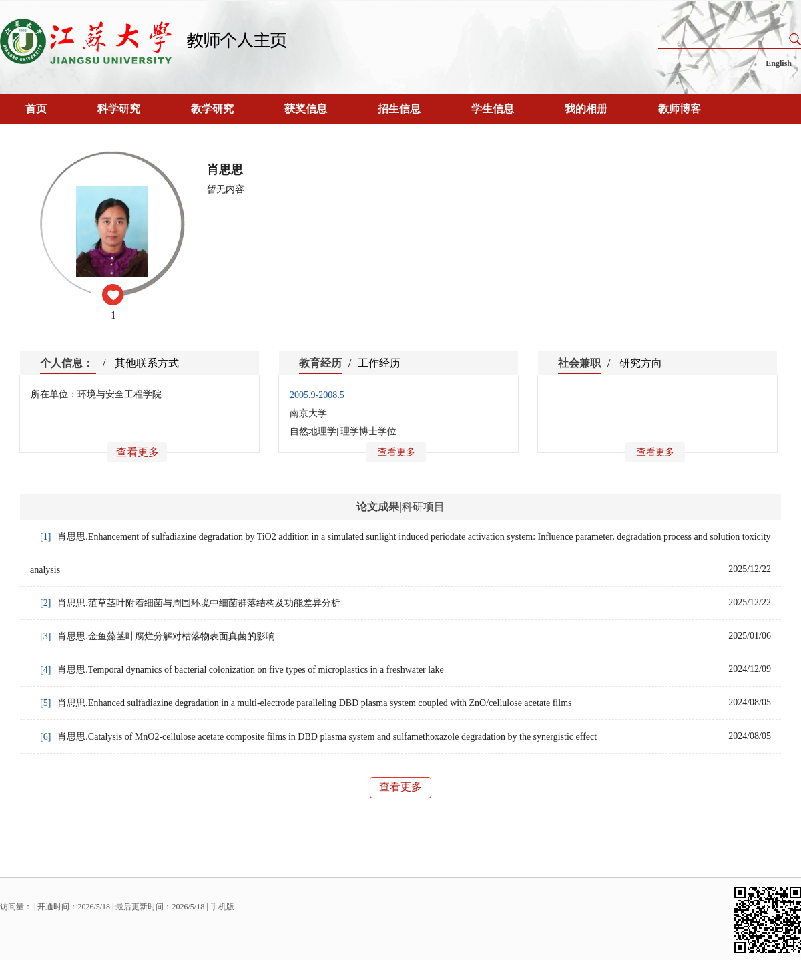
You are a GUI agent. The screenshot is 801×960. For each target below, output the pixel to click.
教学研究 (212, 108)
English (779, 63)
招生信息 (399, 108)
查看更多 (137, 452)
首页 (36, 108)
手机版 (222, 906)
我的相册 (586, 108)
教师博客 (679, 108)
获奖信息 (305, 108)
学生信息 (492, 108)
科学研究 (118, 108)
